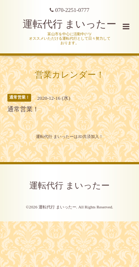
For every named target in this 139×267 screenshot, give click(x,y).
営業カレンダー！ (70, 74)
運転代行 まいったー (70, 24)
